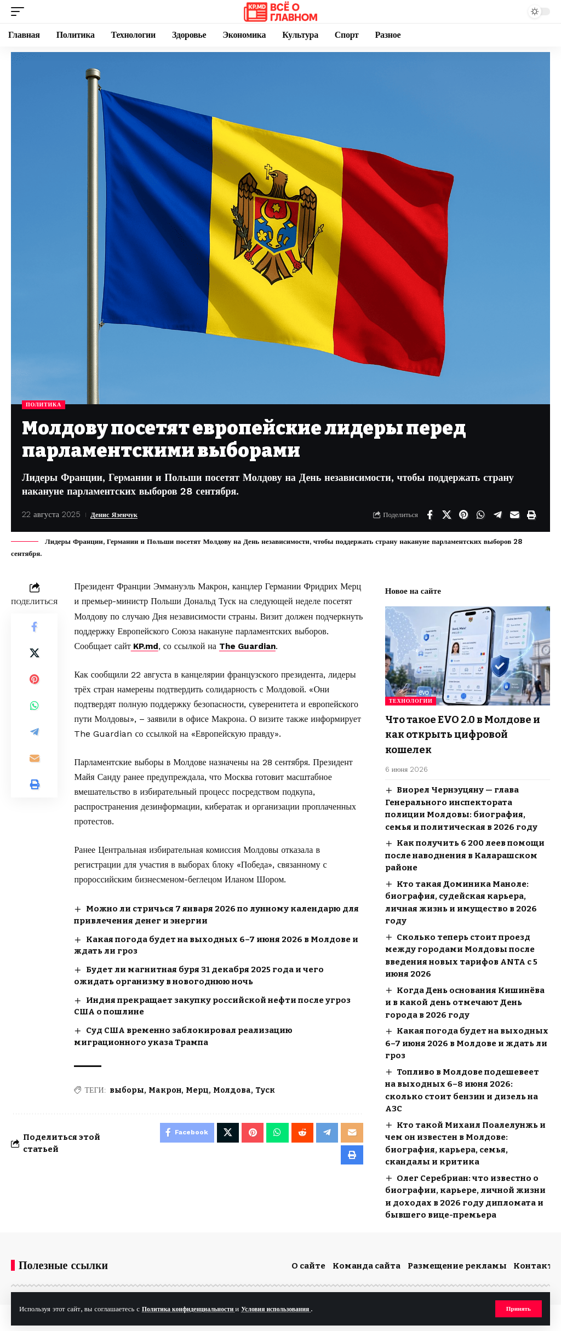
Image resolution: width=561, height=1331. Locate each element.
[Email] (514, 515)
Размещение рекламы (457, 1264)
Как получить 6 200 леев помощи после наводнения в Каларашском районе (465, 853)
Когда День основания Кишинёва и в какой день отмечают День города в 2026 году (465, 1000)
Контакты (536, 1264)
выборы (127, 1089)
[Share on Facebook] (429, 515)
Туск (265, 1089)
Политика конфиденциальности (194, 1308)
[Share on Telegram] (497, 515)
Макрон (164, 1089)
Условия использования (292, 1308)
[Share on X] (446, 515)
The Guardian (252, 646)
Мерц (197, 1089)
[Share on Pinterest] (463, 515)
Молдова (232, 1089)
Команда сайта (366, 1264)
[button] (517, 1308)
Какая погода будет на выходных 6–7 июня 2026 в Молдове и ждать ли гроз (466, 1041)
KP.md (146, 646)
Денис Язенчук (118, 514)
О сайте (308, 1264)
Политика (43, 404)
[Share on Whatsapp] (480, 515)
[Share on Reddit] (300, 1134)
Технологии (411, 701)
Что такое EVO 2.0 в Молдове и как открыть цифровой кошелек (465, 733)
